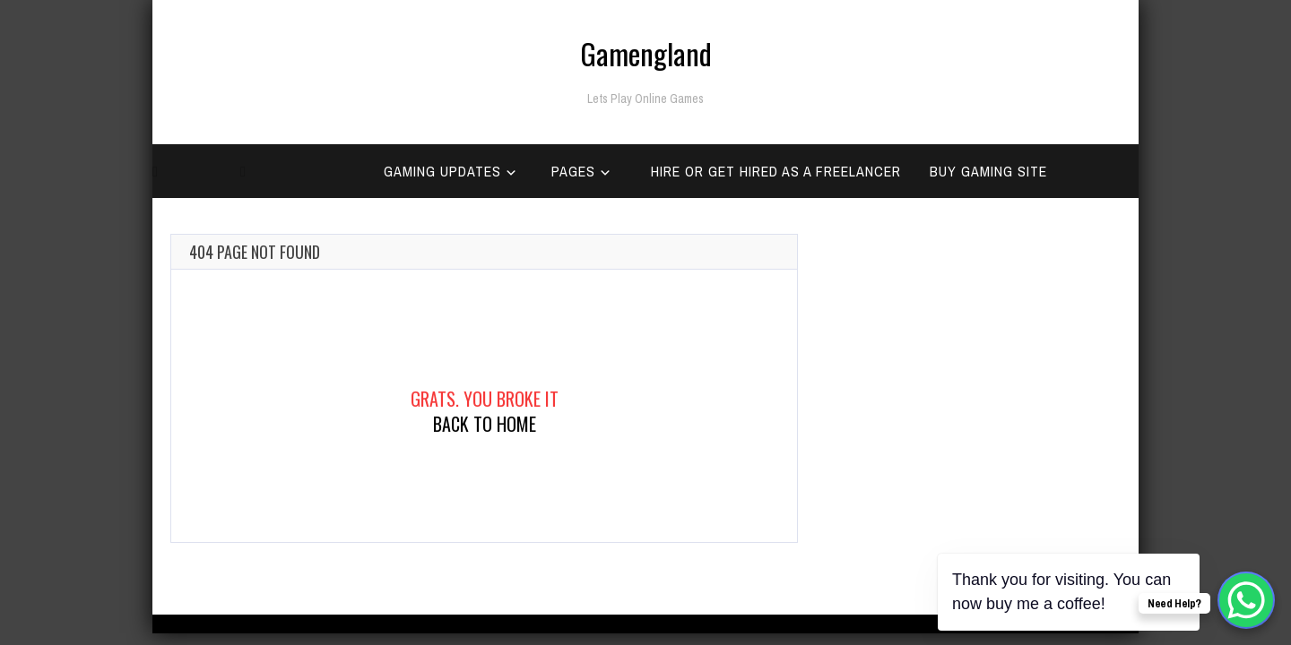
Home (180, 225)
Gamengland (646, 53)
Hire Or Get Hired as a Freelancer (776, 171)
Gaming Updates (442, 171)
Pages (573, 171)
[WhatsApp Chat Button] (1246, 600)
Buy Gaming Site (988, 171)
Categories (291, 225)
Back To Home (484, 423)
